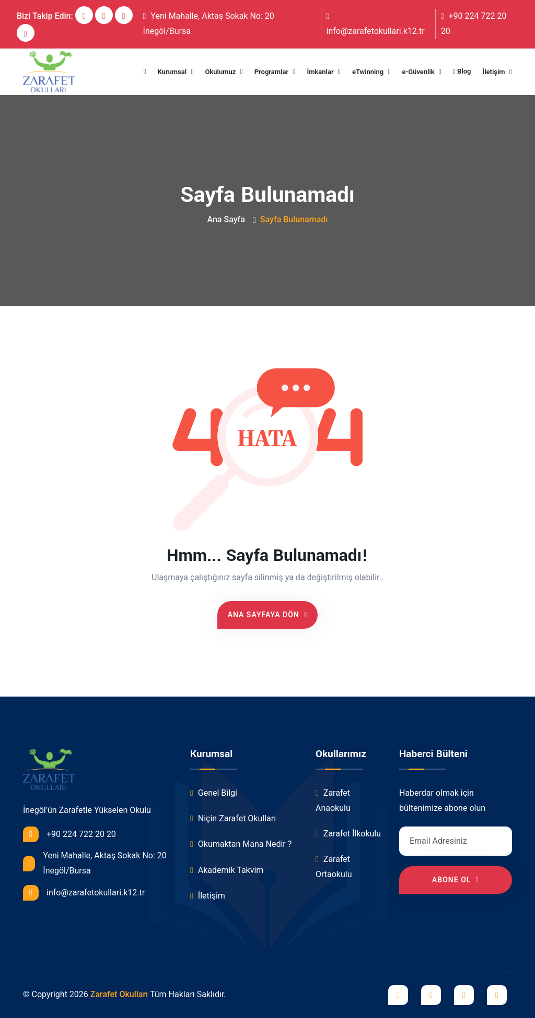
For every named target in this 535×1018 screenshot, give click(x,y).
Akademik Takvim (226, 870)
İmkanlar (321, 72)
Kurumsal (173, 72)
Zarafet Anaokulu (333, 800)
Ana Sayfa (226, 219)
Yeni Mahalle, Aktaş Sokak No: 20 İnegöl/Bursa (208, 23)
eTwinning (368, 72)
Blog (462, 71)
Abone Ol (455, 880)
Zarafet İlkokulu (348, 834)
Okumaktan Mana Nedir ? (241, 844)
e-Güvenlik (419, 72)
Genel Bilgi (213, 793)
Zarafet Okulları (119, 994)
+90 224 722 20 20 (474, 23)
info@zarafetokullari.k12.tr (376, 24)
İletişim (494, 72)
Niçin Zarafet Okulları (233, 818)
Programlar (272, 72)
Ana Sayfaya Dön (268, 614)
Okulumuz (221, 72)
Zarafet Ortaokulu (334, 866)
